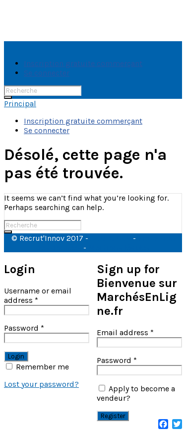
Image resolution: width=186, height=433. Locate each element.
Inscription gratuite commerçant (83, 63)
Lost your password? (41, 384)
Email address (125, 332)
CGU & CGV (110, 238)
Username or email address (37, 295)
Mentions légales (119, 247)
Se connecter (46, 72)
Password (24, 328)
